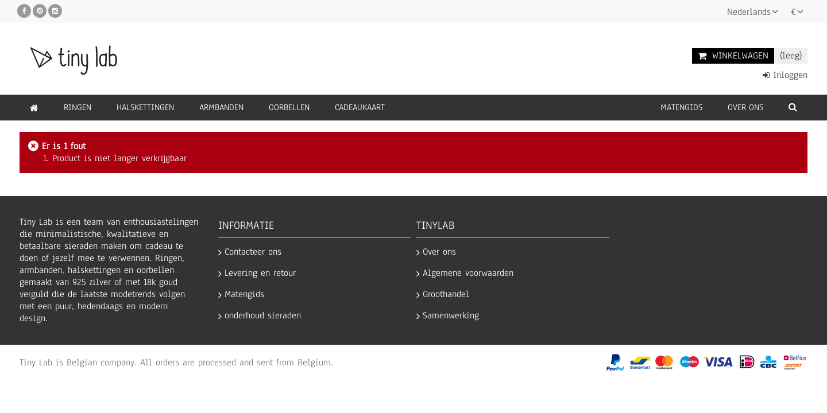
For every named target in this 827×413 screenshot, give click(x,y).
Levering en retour (260, 273)
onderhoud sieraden (263, 316)
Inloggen (785, 75)
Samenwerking (451, 316)
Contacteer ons (253, 252)
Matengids (244, 295)
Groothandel (446, 295)
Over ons (439, 252)
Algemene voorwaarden (468, 273)
